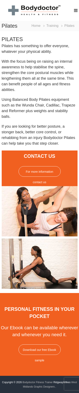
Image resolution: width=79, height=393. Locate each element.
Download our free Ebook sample (39, 351)
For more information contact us (39, 173)
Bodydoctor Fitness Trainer (38, 382)
